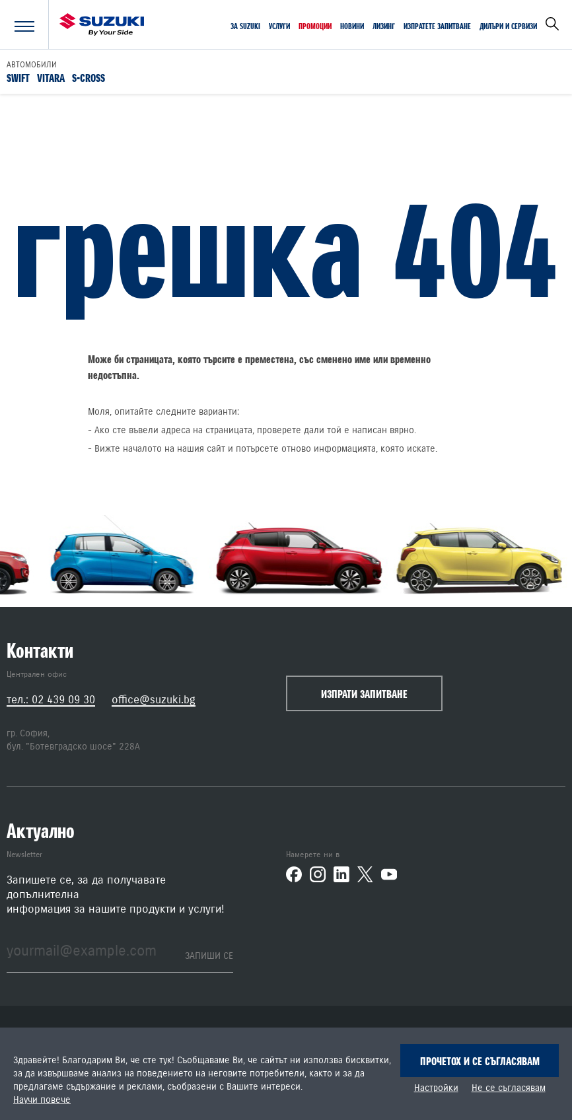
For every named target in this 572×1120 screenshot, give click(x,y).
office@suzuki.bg (154, 699)
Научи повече (42, 1100)
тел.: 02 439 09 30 (51, 699)
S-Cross (88, 77)
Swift (18, 77)
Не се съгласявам (509, 1088)
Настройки (436, 1088)
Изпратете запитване (437, 26)
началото (142, 449)
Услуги (279, 26)
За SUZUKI (245, 26)
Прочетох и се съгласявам (480, 1061)
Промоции (315, 26)
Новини (352, 26)
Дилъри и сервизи (508, 26)
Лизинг (384, 26)
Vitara (51, 77)
